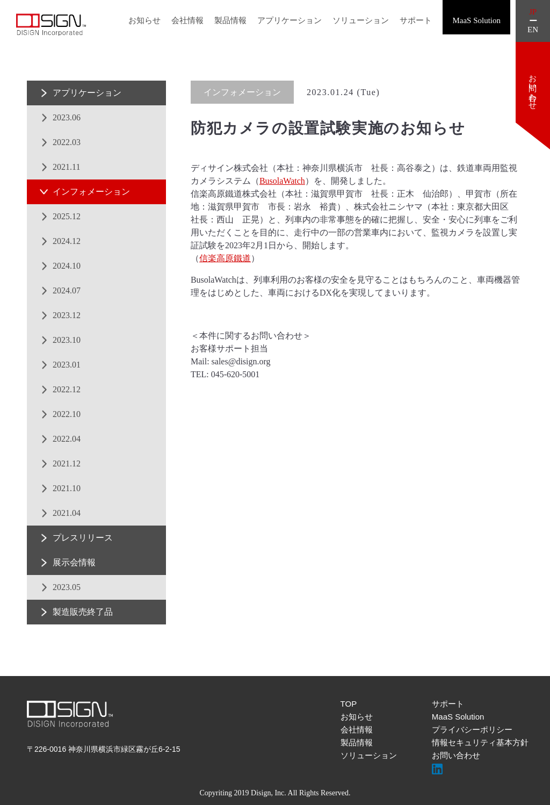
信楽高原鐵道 (225, 258)
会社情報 (187, 20)
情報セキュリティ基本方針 (480, 742)
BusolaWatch (282, 180)
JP (533, 12)
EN (532, 30)
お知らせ (144, 20)
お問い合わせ (456, 755)
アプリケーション (289, 20)
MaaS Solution (458, 716)
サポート (416, 20)
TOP (349, 703)
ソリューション (360, 20)
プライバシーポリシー (472, 729)
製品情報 (230, 20)
